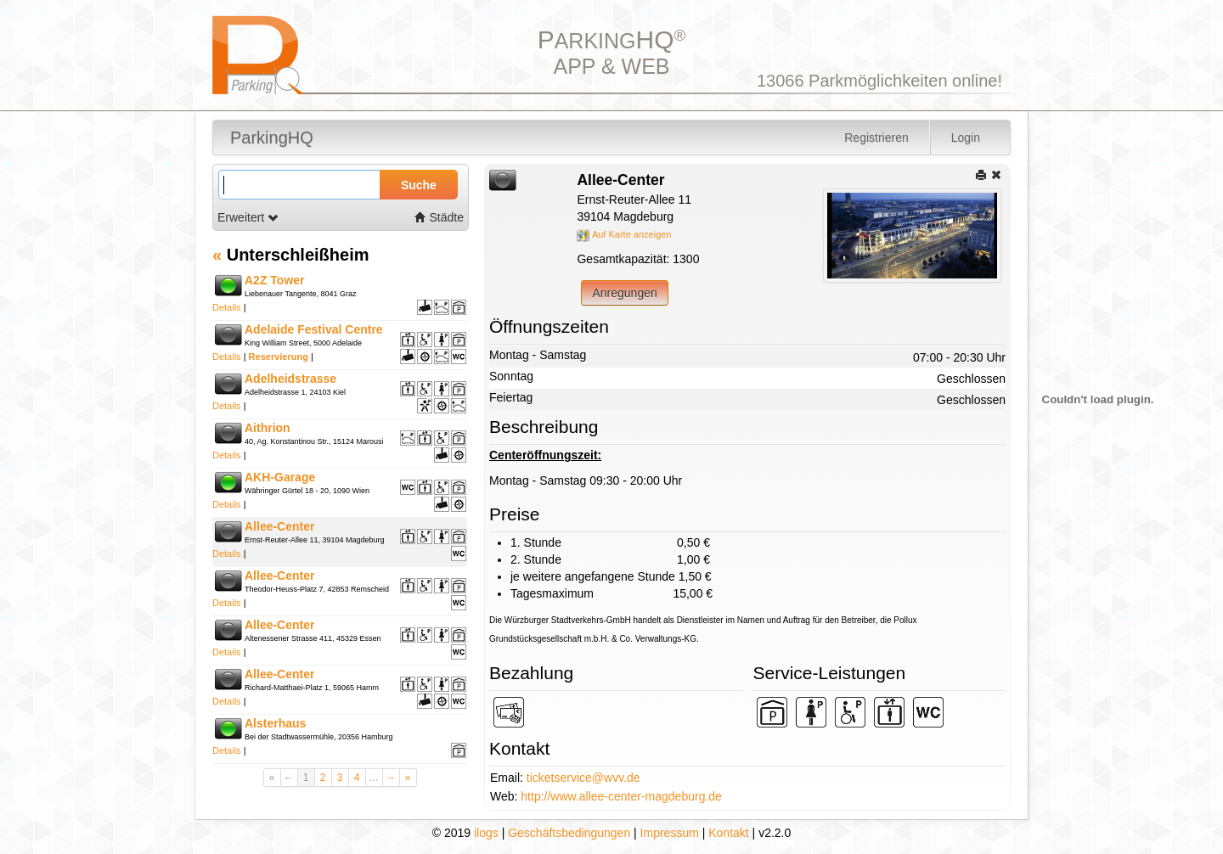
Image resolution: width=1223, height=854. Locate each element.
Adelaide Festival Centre (314, 329)
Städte (439, 217)
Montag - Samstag (537, 355)
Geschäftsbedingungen (569, 833)
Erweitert (248, 217)
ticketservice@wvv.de (583, 777)
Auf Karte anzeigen (624, 234)
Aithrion (267, 428)
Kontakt (728, 833)
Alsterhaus (275, 723)
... (373, 778)
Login (965, 137)
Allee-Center (279, 526)
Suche (419, 185)
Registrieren (876, 137)
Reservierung (278, 356)
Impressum (669, 833)
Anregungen (624, 293)
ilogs (486, 833)
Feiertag (511, 397)
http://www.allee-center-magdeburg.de (621, 796)
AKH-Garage (280, 477)
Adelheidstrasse (290, 378)
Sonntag (511, 376)
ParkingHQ (271, 137)
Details (226, 307)
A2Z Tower (275, 280)
